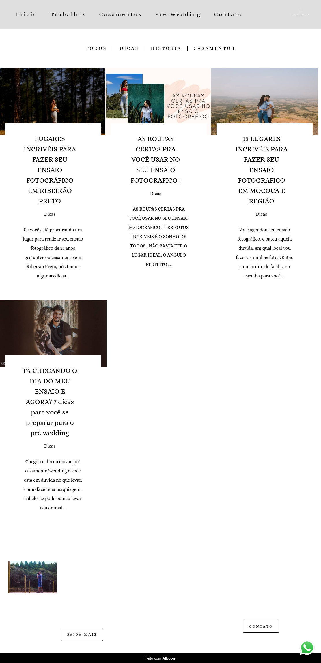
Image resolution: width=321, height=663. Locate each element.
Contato (228, 14)
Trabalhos (68, 14)
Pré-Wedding (178, 14)
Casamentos (120, 14)
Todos (96, 48)
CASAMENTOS (214, 48)
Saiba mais (82, 634)
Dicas (129, 48)
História (166, 48)
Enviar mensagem (267, 571)
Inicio (27, 14)
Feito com (160, 658)
